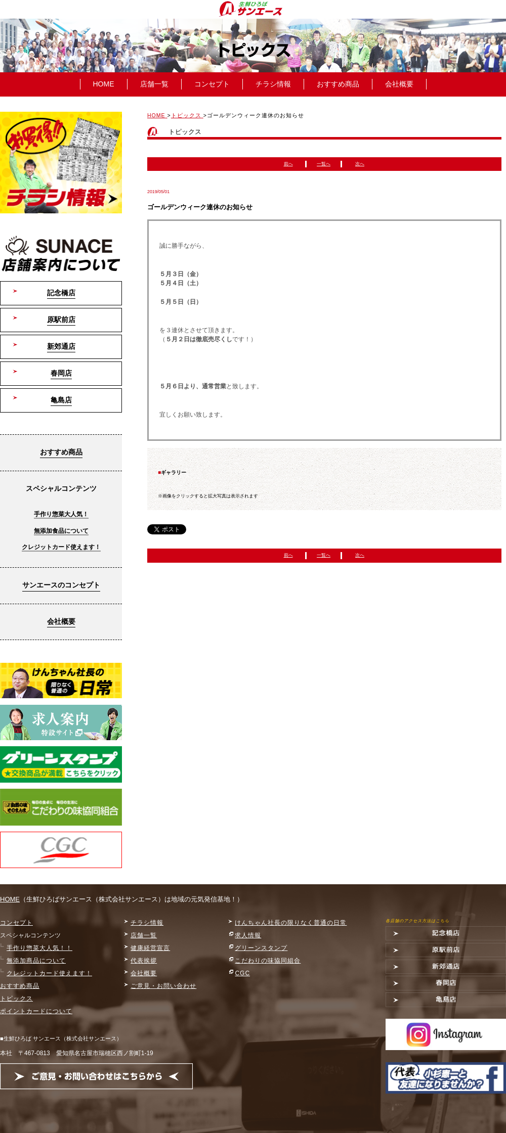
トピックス (16, 998)
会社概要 (399, 84)
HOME (103, 84)
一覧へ (323, 163)
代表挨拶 (144, 960)
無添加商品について (36, 960)
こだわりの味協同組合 (268, 960)
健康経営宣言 (150, 947)
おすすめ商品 (338, 84)
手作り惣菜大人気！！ (39, 947)
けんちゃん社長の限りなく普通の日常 (291, 922)
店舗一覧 (154, 84)
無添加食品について (61, 530)
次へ (359, 163)
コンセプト (212, 84)
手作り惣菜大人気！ (61, 514)
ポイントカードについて (36, 1011)
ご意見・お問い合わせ (163, 985)
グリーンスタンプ (261, 947)
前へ (288, 163)
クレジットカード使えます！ (61, 547)
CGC (242, 973)
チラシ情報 (273, 84)
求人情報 (248, 935)
